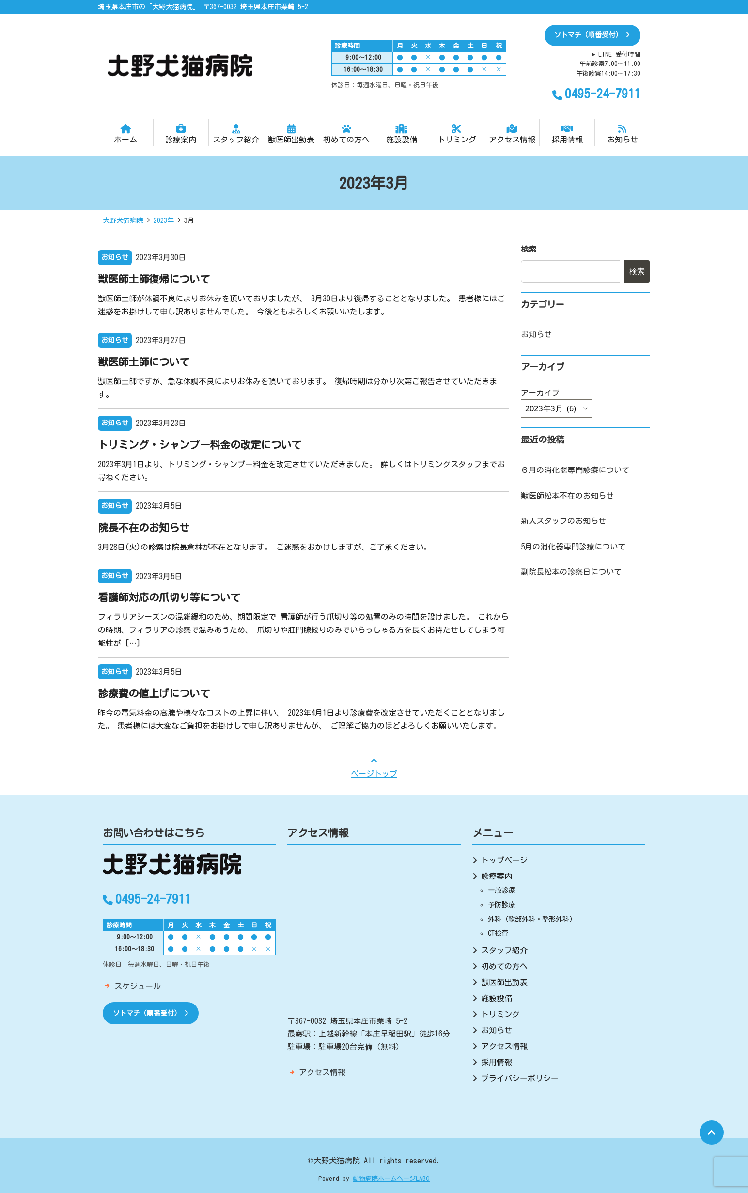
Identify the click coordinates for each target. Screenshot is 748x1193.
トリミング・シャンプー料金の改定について (199, 445)
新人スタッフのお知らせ (563, 521)
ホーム (125, 133)
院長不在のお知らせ (143, 527)
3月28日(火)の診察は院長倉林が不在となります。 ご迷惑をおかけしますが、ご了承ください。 (264, 547)
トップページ (504, 860)
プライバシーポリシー (520, 1078)
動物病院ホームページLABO (391, 1178)
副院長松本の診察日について (571, 572)
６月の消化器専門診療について (575, 470)
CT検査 (498, 933)
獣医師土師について (143, 362)
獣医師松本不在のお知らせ (567, 496)
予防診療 (501, 904)
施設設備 (401, 133)
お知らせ (622, 133)
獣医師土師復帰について (154, 279)
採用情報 (567, 133)
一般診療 (501, 890)
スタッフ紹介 (236, 133)
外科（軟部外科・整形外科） (532, 919)
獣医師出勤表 (291, 133)
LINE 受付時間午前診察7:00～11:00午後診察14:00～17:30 (608, 64)
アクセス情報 (511, 133)
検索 (528, 249)
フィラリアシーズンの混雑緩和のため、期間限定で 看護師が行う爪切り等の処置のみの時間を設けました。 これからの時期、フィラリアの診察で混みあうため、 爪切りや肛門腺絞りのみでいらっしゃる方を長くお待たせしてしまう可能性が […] (303, 629)
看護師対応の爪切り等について (169, 597)
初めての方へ (346, 133)
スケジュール (137, 986)
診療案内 (181, 133)
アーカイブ (540, 393)
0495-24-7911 (596, 93)
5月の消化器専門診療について (573, 546)
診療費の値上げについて (154, 693)
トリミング (456, 133)
